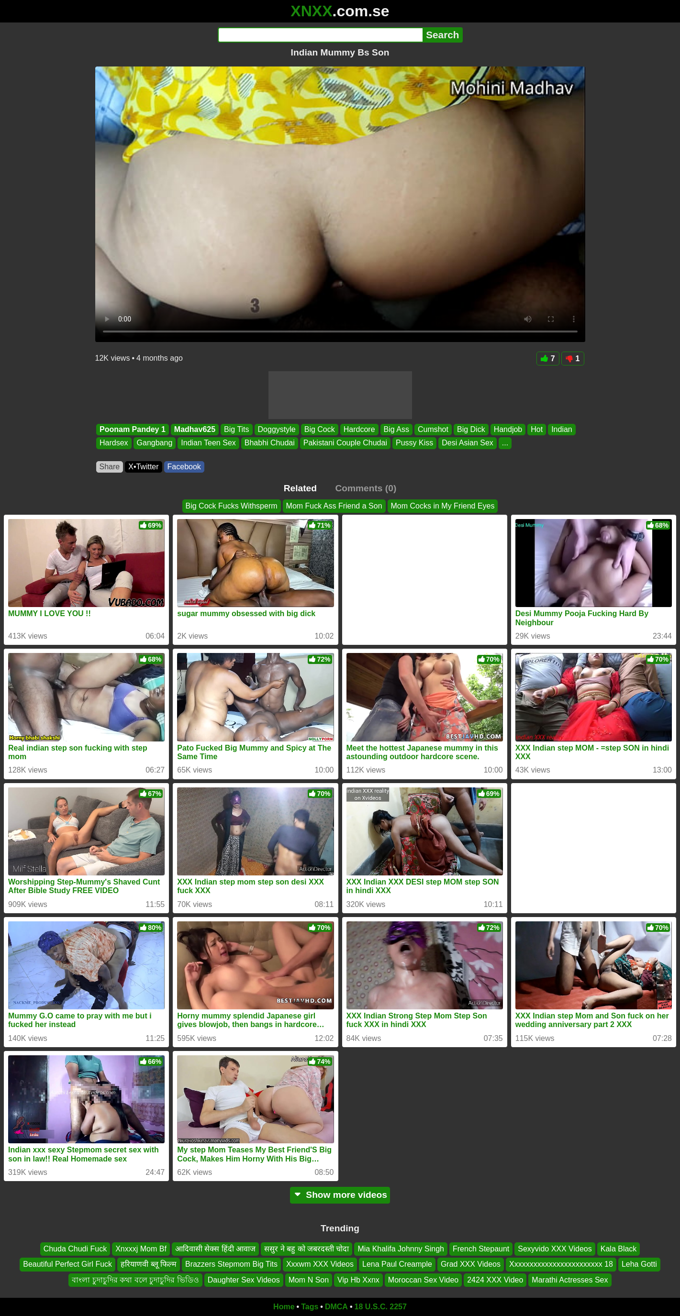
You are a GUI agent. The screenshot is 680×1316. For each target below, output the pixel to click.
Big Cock (319, 429)
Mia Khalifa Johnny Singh (400, 1249)
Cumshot (432, 429)
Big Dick (471, 429)
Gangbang (154, 443)
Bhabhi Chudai (269, 443)
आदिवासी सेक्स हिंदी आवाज (215, 1249)
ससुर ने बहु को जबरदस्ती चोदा (306, 1249)
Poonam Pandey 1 (133, 429)
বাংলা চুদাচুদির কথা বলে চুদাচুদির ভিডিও (135, 1280)
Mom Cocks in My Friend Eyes (443, 506)
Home (283, 1307)
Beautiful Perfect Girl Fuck (67, 1265)
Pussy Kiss (414, 443)
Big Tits (236, 429)
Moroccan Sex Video (423, 1280)
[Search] (320, 35)
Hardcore (359, 429)
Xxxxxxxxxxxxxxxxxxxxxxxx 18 (561, 1265)
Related (300, 488)
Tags (309, 1307)
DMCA (336, 1307)
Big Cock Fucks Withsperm (232, 506)
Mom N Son (309, 1280)
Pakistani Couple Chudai (345, 443)
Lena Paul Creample (397, 1265)
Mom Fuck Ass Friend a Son (334, 506)
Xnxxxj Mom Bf (141, 1249)
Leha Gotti (639, 1265)
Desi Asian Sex (467, 443)
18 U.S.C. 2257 (381, 1307)
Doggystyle (276, 429)
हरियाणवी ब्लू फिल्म (149, 1265)
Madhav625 (194, 429)
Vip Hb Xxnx (358, 1280)
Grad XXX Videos (471, 1265)
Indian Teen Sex (208, 443)
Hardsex (114, 443)
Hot (537, 429)
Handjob (507, 429)
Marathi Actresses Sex (570, 1280)
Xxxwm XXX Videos (320, 1265)
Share (110, 467)
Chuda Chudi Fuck (75, 1249)
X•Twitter (143, 467)
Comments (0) (365, 488)
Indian (561, 429)
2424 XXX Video (495, 1280)
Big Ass (396, 429)
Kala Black (619, 1249)
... (505, 443)
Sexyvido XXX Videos (554, 1249)
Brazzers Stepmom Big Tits (231, 1265)
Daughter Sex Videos (244, 1280)
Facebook (184, 467)
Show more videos (340, 1195)
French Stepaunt (481, 1249)
